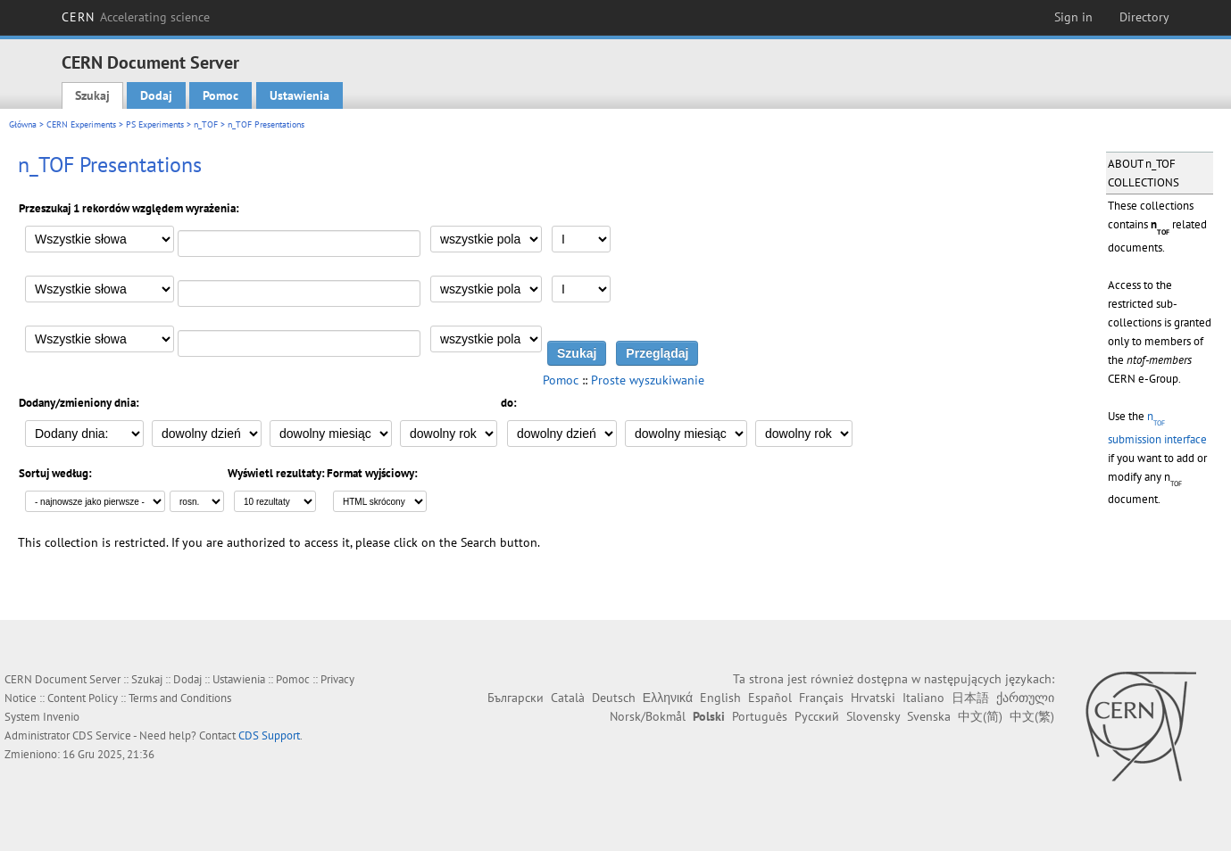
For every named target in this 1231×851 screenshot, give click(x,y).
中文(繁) (1032, 716)
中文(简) (980, 716)
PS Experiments (155, 124)
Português (759, 716)
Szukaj (92, 95)
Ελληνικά (668, 698)
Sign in (1073, 17)
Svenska (929, 716)
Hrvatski (873, 698)
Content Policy (82, 698)
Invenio (61, 716)
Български (515, 698)
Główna (23, 124)
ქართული (1025, 698)
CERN (136, 17)
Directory (1144, 17)
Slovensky (873, 716)
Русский (816, 716)
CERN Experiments (81, 124)
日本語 (970, 698)
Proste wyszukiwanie (647, 380)
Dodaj (156, 95)
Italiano (923, 698)
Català (568, 698)
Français (821, 698)
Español (770, 698)
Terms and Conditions (180, 698)
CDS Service (101, 735)
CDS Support (269, 735)
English (720, 698)
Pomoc (220, 95)
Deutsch (614, 698)
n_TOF (206, 124)
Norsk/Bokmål (648, 716)
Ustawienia (299, 95)
